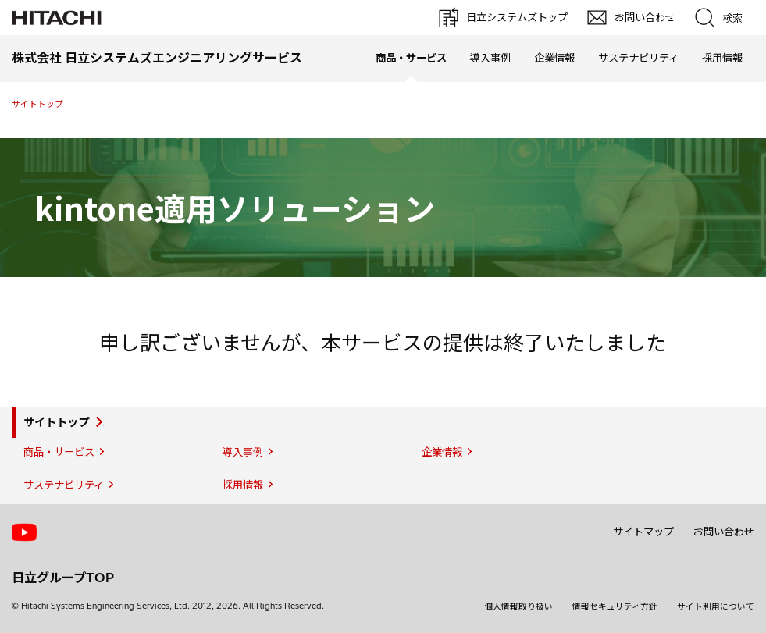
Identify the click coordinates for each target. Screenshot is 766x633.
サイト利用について (715, 606)
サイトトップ (37, 103)
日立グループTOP (63, 577)
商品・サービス (58, 452)
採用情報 (722, 58)
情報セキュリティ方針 (614, 606)
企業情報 (554, 58)
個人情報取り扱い (518, 606)
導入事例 (490, 58)
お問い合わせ (723, 531)
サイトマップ (643, 531)
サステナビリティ (638, 58)
